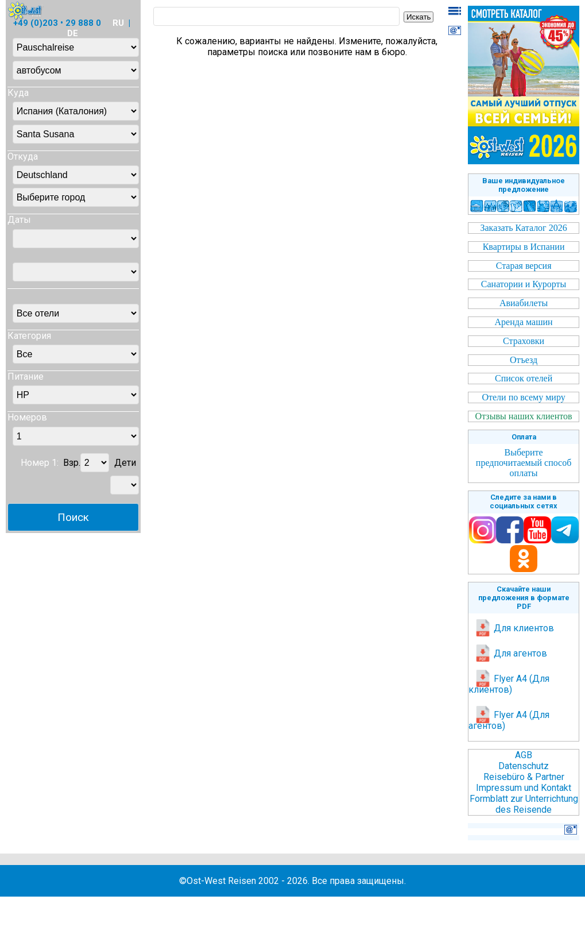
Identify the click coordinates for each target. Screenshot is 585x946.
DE (72, 33)
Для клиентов (514, 628)
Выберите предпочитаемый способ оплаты (523, 462)
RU (118, 23)
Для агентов (510, 653)
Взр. (71, 462)
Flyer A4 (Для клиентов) (508, 684)
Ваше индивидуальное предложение (523, 185)
